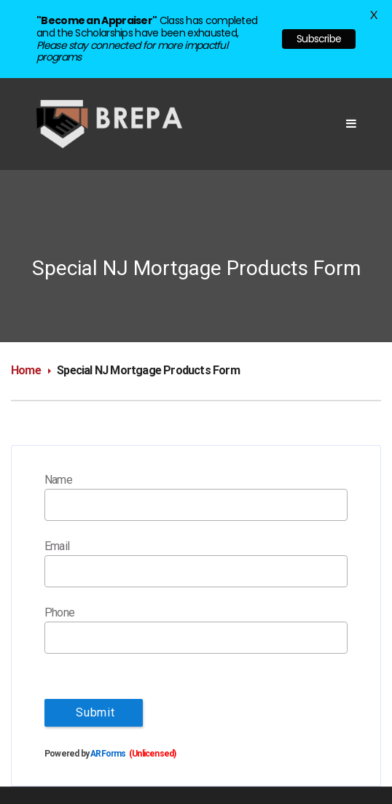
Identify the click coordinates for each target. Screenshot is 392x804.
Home (26, 370)
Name (58, 480)
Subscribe (319, 38)
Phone (59, 612)
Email (56, 546)
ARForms (107, 754)
